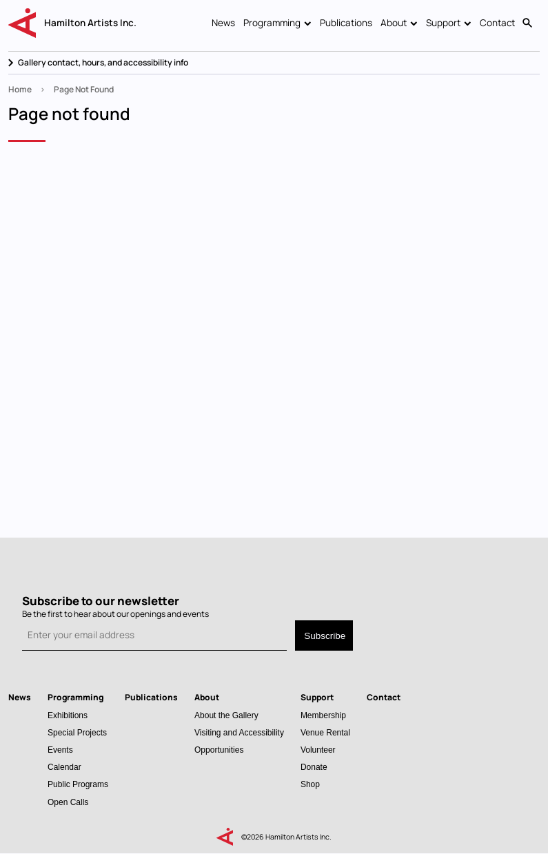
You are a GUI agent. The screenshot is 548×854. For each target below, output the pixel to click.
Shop (310, 784)
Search (527, 23)
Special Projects (77, 732)
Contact (497, 23)
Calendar (64, 767)
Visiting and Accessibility (239, 732)
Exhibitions (68, 715)
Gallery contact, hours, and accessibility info (103, 62)
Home (20, 89)
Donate (314, 767)
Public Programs (78, 784)
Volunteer (318, 749)
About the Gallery (226, 715)
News (223, 23)
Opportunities (218, 749)
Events (60, 749)
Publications (346, 23)
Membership (323, 715)
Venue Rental (325, 732)
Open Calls (68, 802)
